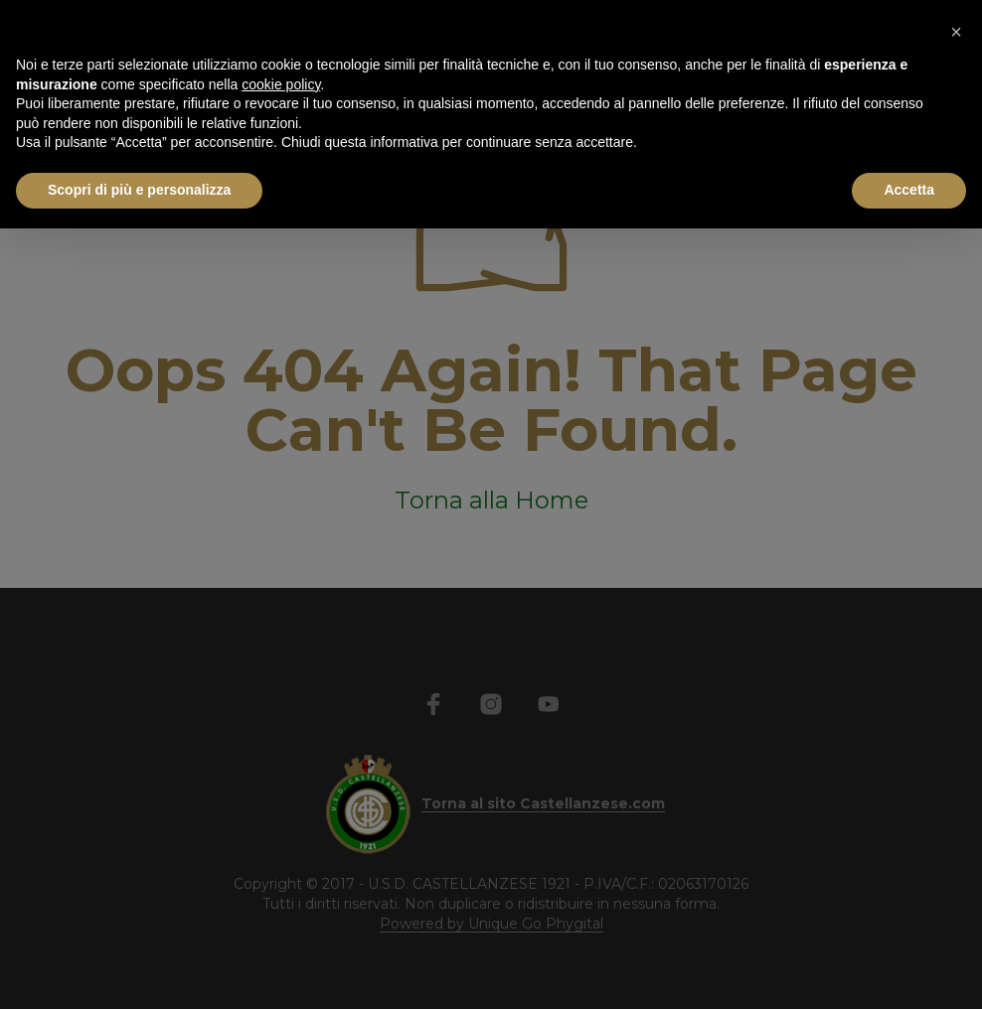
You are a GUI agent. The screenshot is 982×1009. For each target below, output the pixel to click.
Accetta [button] (909, 190)
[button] (956, 32)
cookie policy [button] (281, 84)
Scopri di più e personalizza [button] (139, 190)
